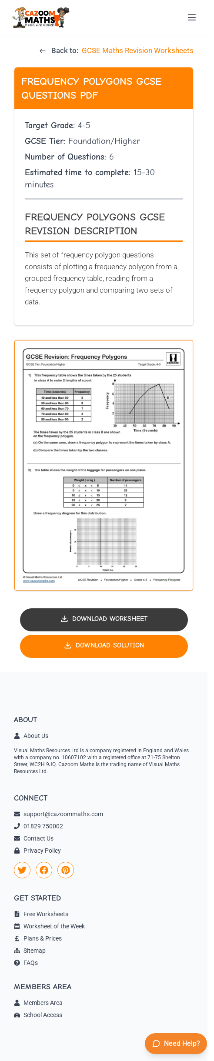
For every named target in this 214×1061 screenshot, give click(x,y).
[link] (22, 870)
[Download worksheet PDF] (104, 619)
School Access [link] (38, 1014)
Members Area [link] (38, 1002)
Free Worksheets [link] (41, 914)
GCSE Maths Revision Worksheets (138, 50)
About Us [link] (31, 735)
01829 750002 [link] (38, 826)
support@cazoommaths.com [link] (58, 814)
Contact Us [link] (34, 838)
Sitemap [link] (30, 950)
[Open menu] (192, 17)
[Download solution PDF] (104, 646)
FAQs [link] (26, 962)
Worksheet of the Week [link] (49, 926)
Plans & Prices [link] (38, 938)
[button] (103, 465)
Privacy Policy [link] (37, 850)
